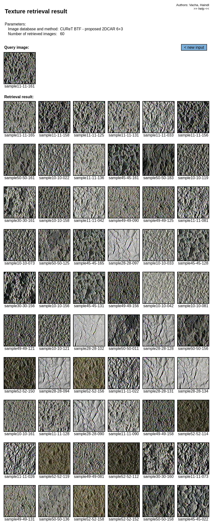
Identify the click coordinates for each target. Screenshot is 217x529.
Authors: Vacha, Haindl (192, 5)
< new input (194, 47)
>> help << (201, 8)
